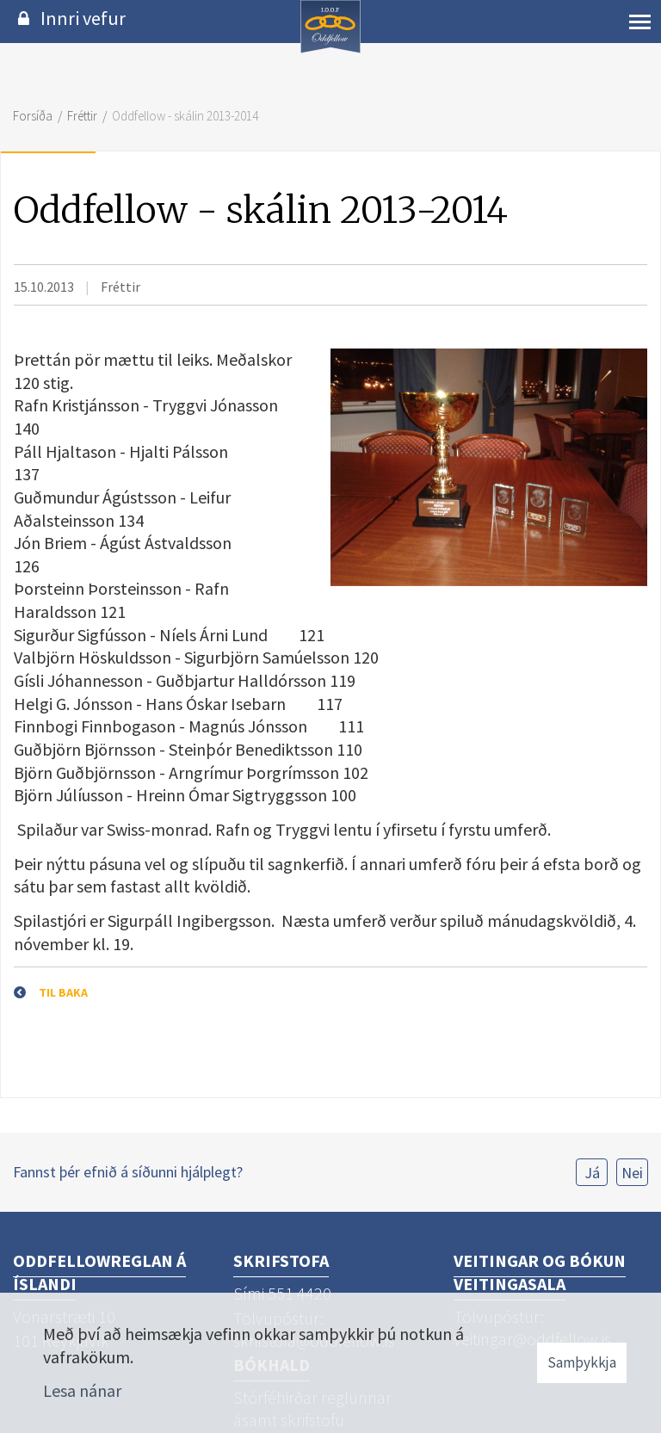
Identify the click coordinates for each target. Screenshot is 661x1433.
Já (592, 1173)
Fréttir (82, 116)
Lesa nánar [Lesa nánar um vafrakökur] (82, 1390)
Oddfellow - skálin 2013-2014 (185, 116)
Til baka (63, 992)
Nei (632, 1173)
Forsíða (33, 116)
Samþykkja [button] (581, 1362)
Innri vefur (83, 18)
